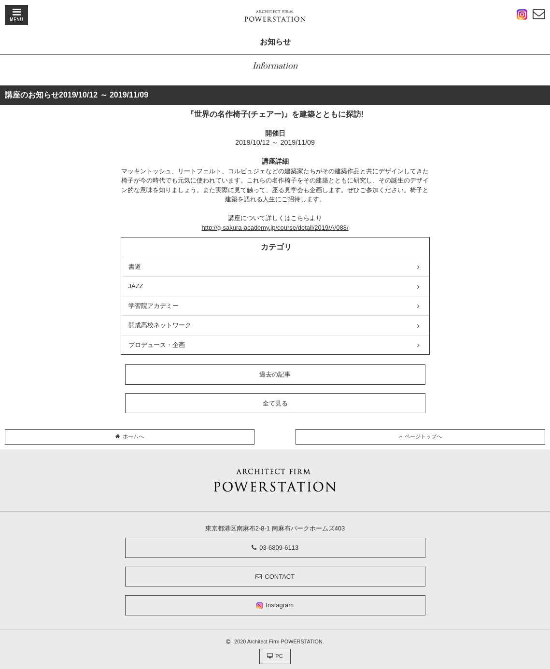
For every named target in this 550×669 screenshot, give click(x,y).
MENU (16, 15)
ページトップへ (420, 436)
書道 (274, 267)
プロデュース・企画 (274, 345)
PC (274, 656)
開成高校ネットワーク (274, 325)
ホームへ (129, 436)
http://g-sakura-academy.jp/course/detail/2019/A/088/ (275, 227)
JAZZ (274, 286)
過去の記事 (275, 374)
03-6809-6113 (275, 547)
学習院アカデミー (274, 306)
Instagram (275, 605)
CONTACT (275, 576)
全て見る (275, 403)
